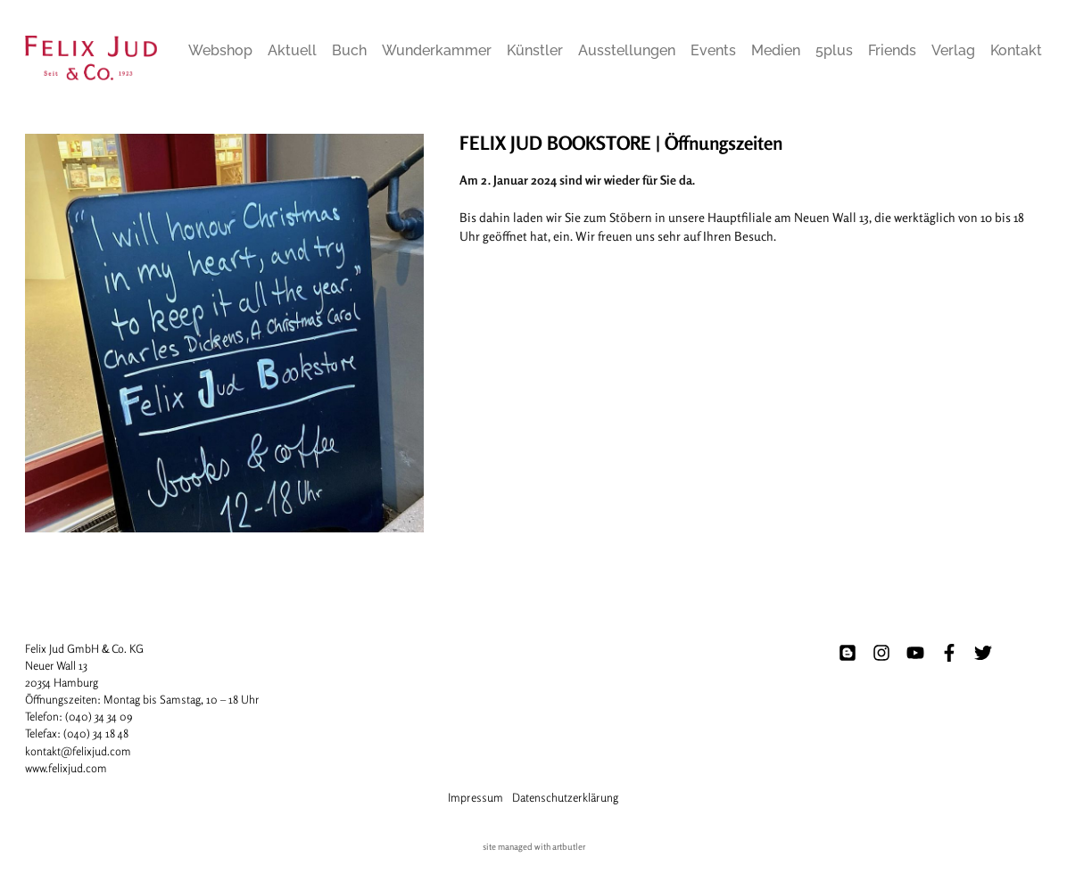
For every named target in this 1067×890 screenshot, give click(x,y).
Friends (892, 50)
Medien (775, 50)
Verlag (953, 50)
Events (713, 50)
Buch (349, 50)
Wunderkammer (437, 50)
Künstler (535, 50)
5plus (834, 50)
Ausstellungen (626, 50)
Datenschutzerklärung (565, 797)
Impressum (475, 797)
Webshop (220, 50)
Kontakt (1016, 50)
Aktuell (292, 50)
